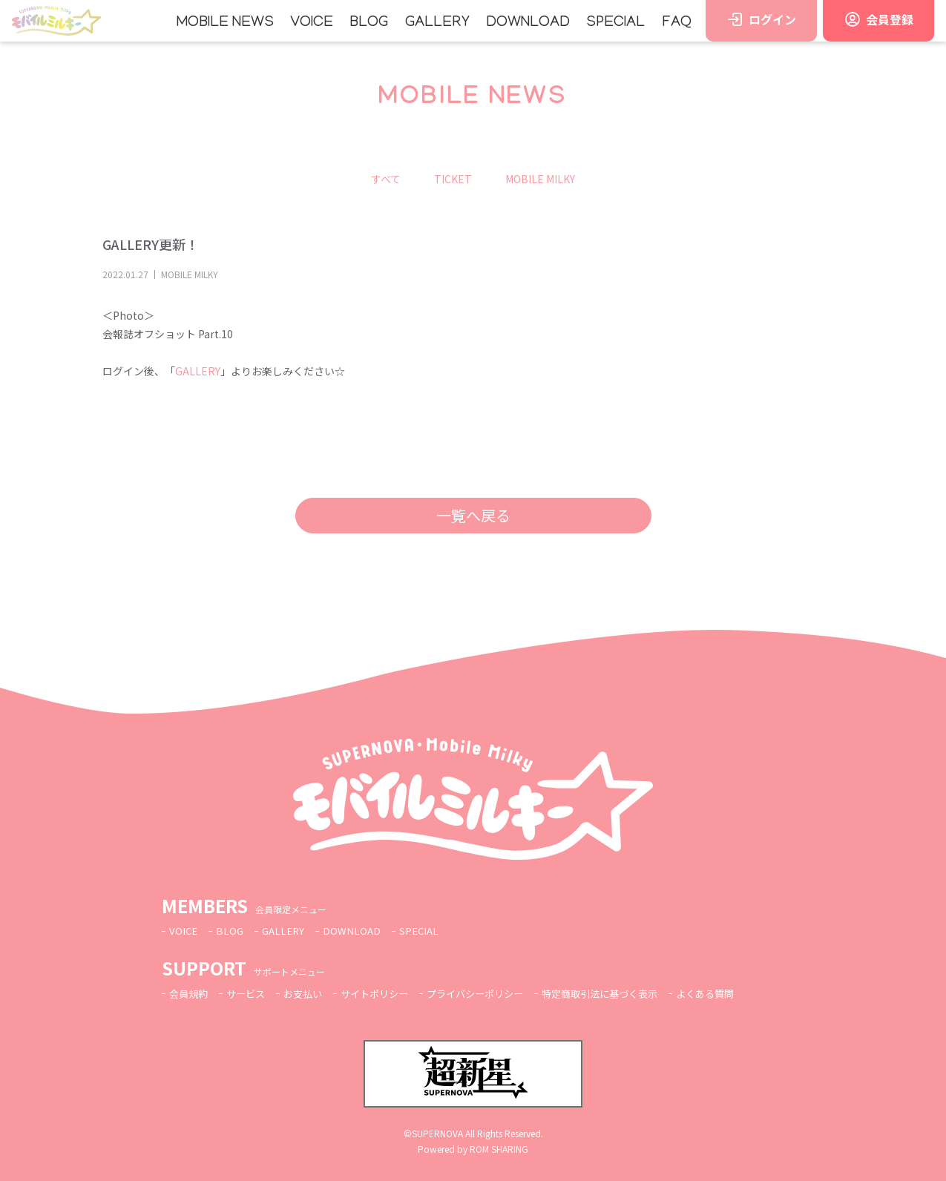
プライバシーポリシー (493, 993)
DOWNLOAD (528, 23)
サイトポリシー (385, 993)
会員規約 (190, 993)
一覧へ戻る (473, 515)
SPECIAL (615, 23)
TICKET (453, 178)
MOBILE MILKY (540, 178)
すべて (386, 178)
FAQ (677, 23)
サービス (250, 993)
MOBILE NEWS (225, 23)
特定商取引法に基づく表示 (625, 993)
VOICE (311, 23)
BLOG (368, 23)
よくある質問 (737, 993)
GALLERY (437, 23)
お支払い (310, 993)
